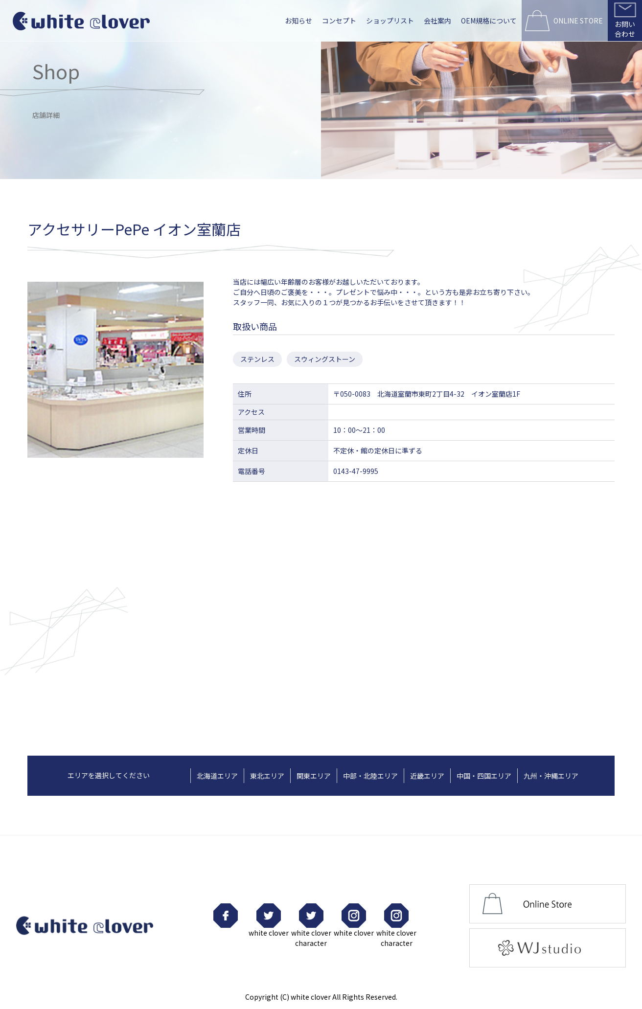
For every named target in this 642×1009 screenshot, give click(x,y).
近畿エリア (427, 776)
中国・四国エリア (484, 776)
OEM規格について (489, 20)
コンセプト (339, 20)
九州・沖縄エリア (551, 776)
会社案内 (437, 20)
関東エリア (314, 776)
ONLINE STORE (578, 20)
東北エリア (267, 776)
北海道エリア (217, 776)
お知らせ (298, 20)
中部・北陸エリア (370, 776)
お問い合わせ (625, 29)
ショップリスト (390, 20)
